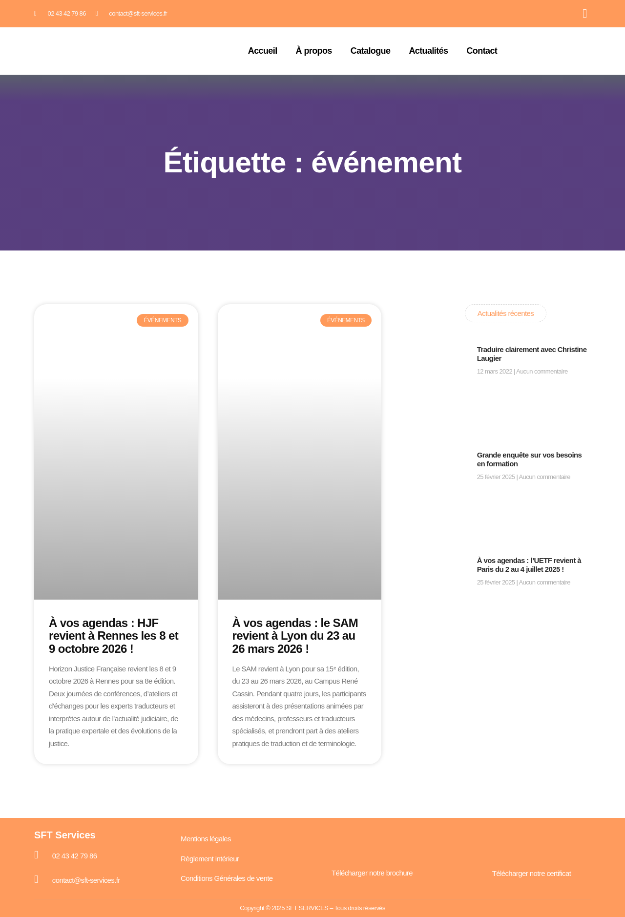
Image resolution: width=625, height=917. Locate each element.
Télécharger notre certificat (531, 873)
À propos (314, 51)
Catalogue (371, 51)
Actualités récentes (506, 313)
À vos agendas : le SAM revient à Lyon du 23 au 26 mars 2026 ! (295, 635)
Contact (481, 51)
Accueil (262, 51)
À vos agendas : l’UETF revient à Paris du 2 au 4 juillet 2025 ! (529, 564)
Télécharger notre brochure (372, 873)
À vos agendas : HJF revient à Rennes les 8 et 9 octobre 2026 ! (113, 635)
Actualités (428, 51)
